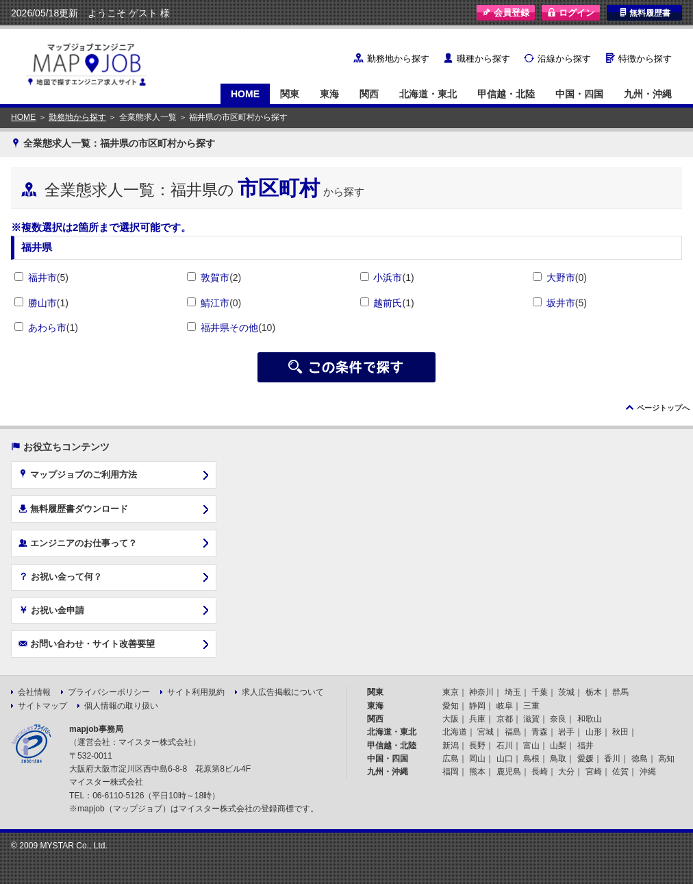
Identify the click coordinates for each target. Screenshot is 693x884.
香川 (612, 758)
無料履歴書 (644, 13)
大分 (566, 771)
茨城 (566, 692)
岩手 (566, 732)
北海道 (454, 732)
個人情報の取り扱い (121, 706)
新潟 (450, 745)
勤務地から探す (398, 58)
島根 (531, 758)
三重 (531, 706)
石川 (504, 745)
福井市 (42, 277)
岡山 (477, 758)
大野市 (560, 277)
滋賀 (531, 719)
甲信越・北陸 (506, 93)
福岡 (450, 771)
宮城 (485, 732)
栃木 (593, 692)
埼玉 (513, 692)
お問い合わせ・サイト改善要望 (86, 643)
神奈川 (481, 692)
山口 (504, 758)
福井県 (36, 247)
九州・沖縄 (648, 93)
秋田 (620, 732)
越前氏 (387, 302)
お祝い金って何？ (60, 576)
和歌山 (589, 719)
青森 (539, 732)
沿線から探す (564, 58)
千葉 (539, 692)
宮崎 (593, 771)
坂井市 (560, 302)
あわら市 (47, 327)
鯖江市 (215, 302)
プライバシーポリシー (109, 692)
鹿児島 (508, 771)
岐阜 (504, 706)
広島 (450, 758)
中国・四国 (579, 93)
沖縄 (648, 771)
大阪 (450, 719)
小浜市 (387, 277)
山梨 (558, 745)
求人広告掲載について (283, 692)
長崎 (539, 771)
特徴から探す (645, 58)
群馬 (620, 692)
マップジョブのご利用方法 (77, 474)
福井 (585, 745)
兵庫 (477, 719)
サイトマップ (42, 706)
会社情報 (34, 692)
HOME (245, 93)
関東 (289, 93)
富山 (531, 745)
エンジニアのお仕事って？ (77, 542)
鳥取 (558, 758)
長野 (477, 745)
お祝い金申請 (51, 609)
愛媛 (585, 758)
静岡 (477, 706)
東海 (329, 93)
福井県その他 (229, 327)
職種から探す (483, 58)
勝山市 (42, 302)
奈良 (558, 719)
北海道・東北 (428, 93)
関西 (369, 93)
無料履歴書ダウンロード (73, 508)
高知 (666, 758)
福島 (513, 732)
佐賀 (620, 771)
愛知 (450, 706)
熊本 (477, 771)
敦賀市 (215, 277)
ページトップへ (663, 408)
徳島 (639, 758)
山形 (593, 732)
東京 (450, 692)
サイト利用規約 (196, 692)
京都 (504, 719)
